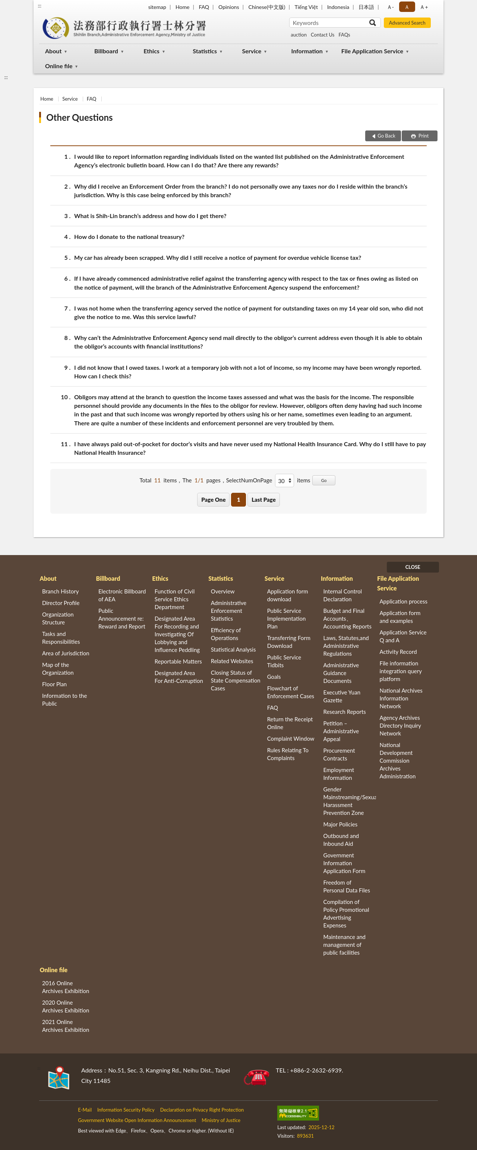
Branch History (60, 591)
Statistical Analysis (233, 649)
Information (307, 50)
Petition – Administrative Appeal (341, 731)
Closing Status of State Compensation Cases (235, 680)
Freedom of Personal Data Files (346, 886)
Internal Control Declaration (342, 595)
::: (39, 6)
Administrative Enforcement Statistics (229, 610)
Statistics (205, 50)
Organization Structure (58, 618)
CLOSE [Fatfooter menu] (412, 567)
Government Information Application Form (344, 863)
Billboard (106, 50)
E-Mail (85, 1110)
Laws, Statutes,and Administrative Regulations (346, 645)
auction (299, 35)
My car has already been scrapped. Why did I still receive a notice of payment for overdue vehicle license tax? (217, 257)
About (53, 50)
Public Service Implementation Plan (286, 618)
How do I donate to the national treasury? (129, 236)
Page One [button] (213, 499)
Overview (223, 591)
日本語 (366, 7)
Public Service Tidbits (284, 661)
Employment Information (338, 773)
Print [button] (423, 136)
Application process (403, 601)
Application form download (287, 595)
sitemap (157, 7)
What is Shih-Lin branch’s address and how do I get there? (150, 215)
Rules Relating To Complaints (288, 754)
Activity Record (398, 651)
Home (182, 7)
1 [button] (238, 499)
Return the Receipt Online (290, 723)
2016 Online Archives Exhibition (65, 987)
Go (324, 480)
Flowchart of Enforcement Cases (290, 692)
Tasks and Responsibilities (61, 637)
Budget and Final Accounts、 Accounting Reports (347, 618)
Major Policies (340, 824)
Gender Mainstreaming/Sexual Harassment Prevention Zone (349, 801)
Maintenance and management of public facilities (344, 944)
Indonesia (338, 7)
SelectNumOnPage (249, 480)
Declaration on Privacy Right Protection (202, 1110)
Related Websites (232, 661)
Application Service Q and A (402, 636)
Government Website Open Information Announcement (137, 1120)
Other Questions (79, 117)
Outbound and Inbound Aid (341, 839)
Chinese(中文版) (267, 7)
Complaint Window (291, 738)
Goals (274, 676)
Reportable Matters (178, 661)
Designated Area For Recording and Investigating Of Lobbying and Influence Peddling (177, 634)
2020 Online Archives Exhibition (65, 1006)
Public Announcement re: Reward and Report (121, 618)
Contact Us (322, 35)
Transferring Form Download (288, 641)
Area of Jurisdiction (65, 653)
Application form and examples (399, 616)
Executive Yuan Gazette (341, 696)
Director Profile (60, 602)
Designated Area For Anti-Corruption (179, 676)
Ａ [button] (407, 7)
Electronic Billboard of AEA (122, 595)
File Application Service (372, 50)
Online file (58, 65)
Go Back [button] (386, 136)
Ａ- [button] (390, 7)
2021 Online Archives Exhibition (65, 1025)
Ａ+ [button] (424, 7)
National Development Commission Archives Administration (397, 760)
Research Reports (344, 711)
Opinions (228, 7)
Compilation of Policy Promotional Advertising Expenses (346, 913)
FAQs (344, 35)
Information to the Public (64, 699)
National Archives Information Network (400, 698)
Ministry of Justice (221, 1120)
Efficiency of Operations (226, 634)
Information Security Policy (126, 1110)
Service (251, 50)
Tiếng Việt (306, 7)
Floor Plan (54, 684)
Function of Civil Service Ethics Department (175, 599)
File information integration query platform (400, 671)
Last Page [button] (264, 499)
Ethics (151, 50)
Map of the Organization (58, 668)
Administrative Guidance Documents (341, 673)
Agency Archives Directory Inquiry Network (400, 725)
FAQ (204, 7)
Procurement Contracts (339, 754)
